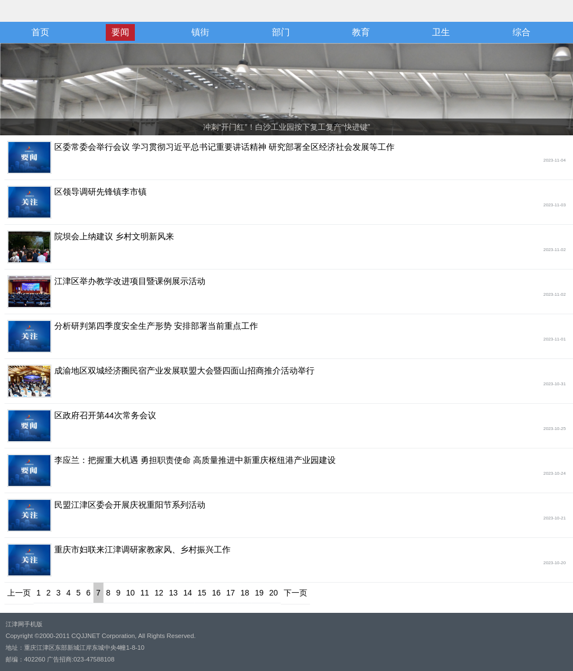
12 (158, 592)
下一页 (295, 592)
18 (245, 592)
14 (187, 592)
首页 (40, 32)
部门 (281, 32)
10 (130, 592)
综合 (521, 32)
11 (144, 592)
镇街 (200, 32)
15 (202, 592)
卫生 (441, 32)
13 (173, 592)
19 (259, 592)
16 (216, 592)
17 (230, 592)
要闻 (120, 32)
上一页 (19, 592)
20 (273, 592)
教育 (361, 32)
